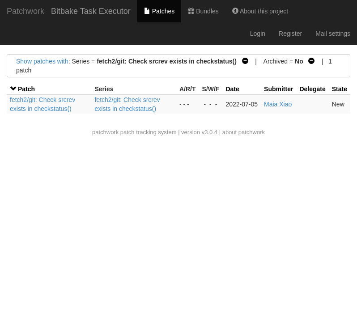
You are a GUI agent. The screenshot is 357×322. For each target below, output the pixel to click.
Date (232, 89)
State (339, 89)
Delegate (312, 89)
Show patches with (42, 61)
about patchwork (243, 132)
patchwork (105, 132)
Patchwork (25, 11)
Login (257, 33)
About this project (260, 11)
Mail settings (332, 33)
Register (290, 33)
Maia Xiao (278, 104)
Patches (159, 11)
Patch (26, 89)
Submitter (278, 89)
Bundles (203, 11)
